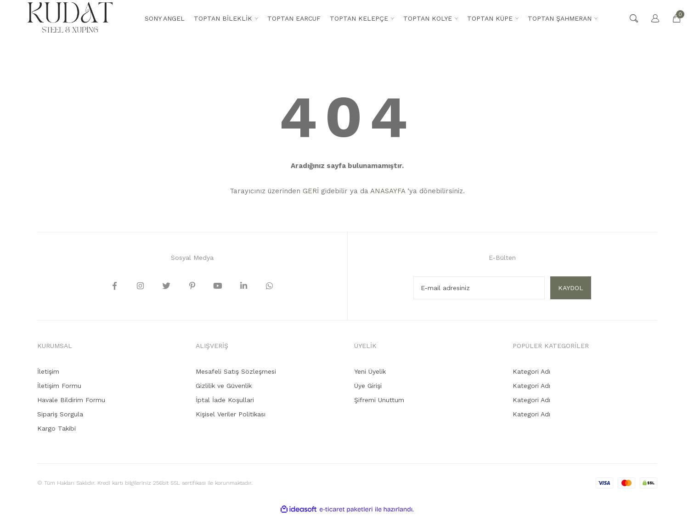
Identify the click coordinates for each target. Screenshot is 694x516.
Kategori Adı (531, 371)
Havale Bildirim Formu (71, 400)
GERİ (311, 191)
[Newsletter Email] (479, 287)
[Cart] (672, 18)
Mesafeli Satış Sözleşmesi (236, 371)
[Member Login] (651, 18)
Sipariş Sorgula (60, 414)
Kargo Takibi (56, 428)
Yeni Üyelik (370, 371)
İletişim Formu (59, 385)
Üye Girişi (368, 385)
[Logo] (70, 18)
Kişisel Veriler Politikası (230, 414)
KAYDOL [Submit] (570, 288)
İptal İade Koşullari (225, 400)
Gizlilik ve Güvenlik (224, 385)
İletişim (48, 371)
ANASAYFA (387, 191)
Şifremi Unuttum (379, 400)
